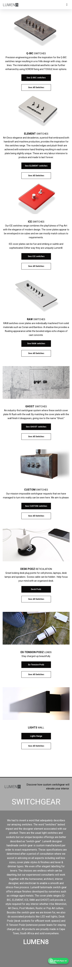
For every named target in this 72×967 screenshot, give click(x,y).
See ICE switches (36, 256)
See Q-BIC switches (36, 78)
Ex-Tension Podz (36, 665)
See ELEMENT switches (36, 166)
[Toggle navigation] (67, 4)
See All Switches (36, 87)
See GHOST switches (36, 427)
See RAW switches (36, 343)
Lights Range (36, 736)
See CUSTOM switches (36, 506)
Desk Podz (36, 589)
